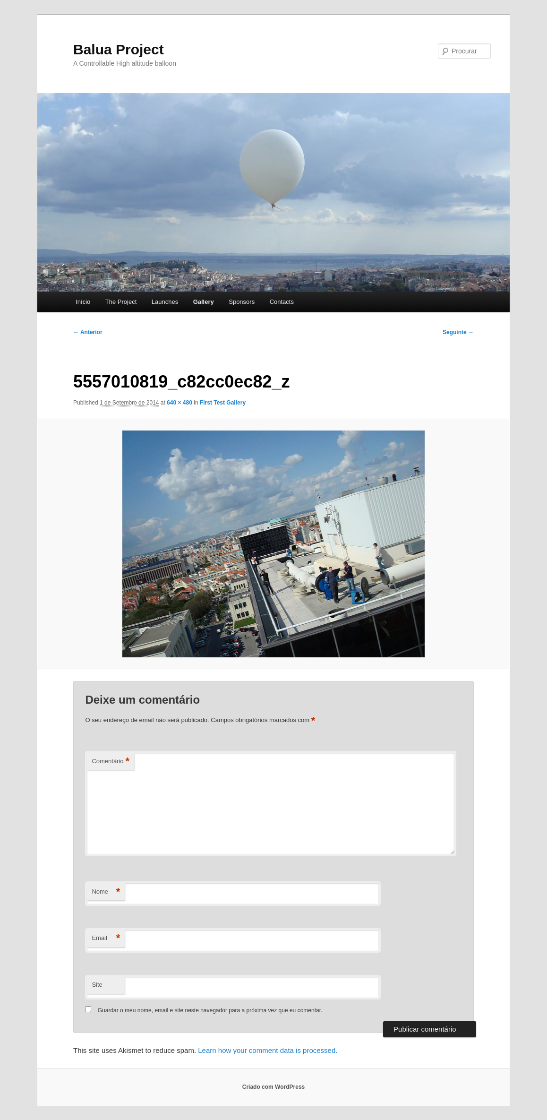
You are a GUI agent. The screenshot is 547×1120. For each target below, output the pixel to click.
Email (106, 938)
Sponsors (242, 301)
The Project (121, 301)
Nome (106, 892)
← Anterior (88, 332)
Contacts (282, 301)
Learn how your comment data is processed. (267, 1050)
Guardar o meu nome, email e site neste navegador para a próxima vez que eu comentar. (210, 1010)
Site (97, 984)
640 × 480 (179, 402)
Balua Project (118, 49)
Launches (165, 301)
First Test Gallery (223, 402)
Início (83, 301)
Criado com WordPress (273, 1087)
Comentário (110, 761)
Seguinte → (458, 332)
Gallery (203, 301)
